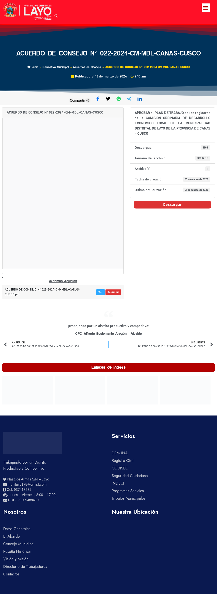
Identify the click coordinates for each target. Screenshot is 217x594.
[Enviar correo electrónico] (24, 484)
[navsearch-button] (56, 16)
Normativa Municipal (56, 67)
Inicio (32, 67)
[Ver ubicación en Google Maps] (26, 479)
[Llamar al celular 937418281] (17, 489)
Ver (100, 292)
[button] (206, 7)
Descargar (113, 292)
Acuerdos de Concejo (87, 67)
